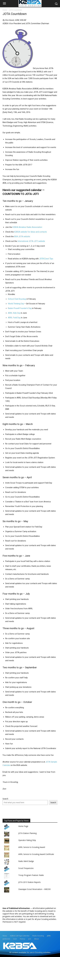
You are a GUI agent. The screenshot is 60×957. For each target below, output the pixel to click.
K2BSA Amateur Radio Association (27, 227)
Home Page (23, 826)
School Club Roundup (17, 299)
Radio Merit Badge (26, 861)
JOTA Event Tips (46, 258)
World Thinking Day (16, 303)
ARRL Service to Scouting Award (31, 847)
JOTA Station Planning (27, 833)
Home (5, 10)
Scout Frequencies (26, 868)
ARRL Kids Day (14, 313)
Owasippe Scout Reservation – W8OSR (34, 889)
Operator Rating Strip (27, 840)
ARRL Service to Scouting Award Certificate (36, 854)
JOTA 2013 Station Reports (29, 882)
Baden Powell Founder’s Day (20, 308)
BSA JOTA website (22, 236)
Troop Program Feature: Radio (31, 875)
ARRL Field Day (14, 317)
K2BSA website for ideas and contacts (30, 232)
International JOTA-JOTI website (31, 241)
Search (5, 798)
